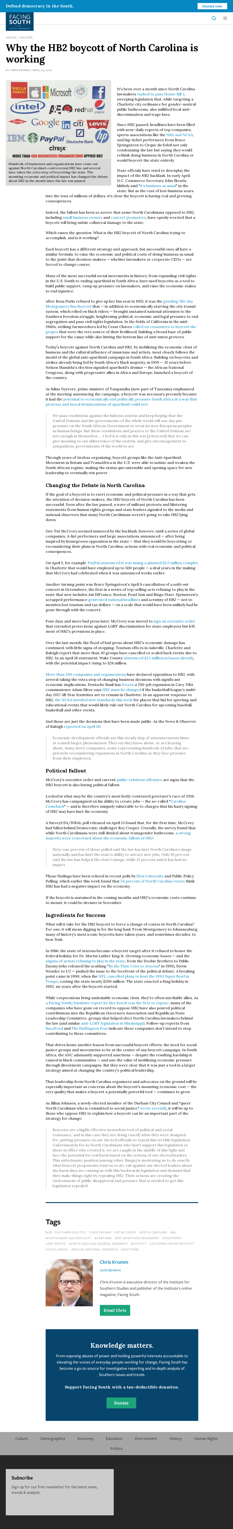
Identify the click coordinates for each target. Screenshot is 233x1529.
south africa (57, 1249)
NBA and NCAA (179, 134)
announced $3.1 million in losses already (158, 658)
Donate (121, 1403)
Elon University (150, 876)
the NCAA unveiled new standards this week (93, 699)
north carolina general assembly (98, 1243)
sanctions (130, 1249)
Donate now (212, 6)
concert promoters (128, 217)
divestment (172, 1238)
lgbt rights (56, 1243)
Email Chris (115, 1310)
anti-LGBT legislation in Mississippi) (113, 1023)
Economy (85, 1438)
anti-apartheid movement (137, 1238)
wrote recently (153, 1108)
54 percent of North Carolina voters (152, 881)
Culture (21, 1438)
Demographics (53, 1438)
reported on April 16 (82, 726)
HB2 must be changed (121, 689)
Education (114, 1438)
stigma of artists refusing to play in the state (85, 961)
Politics (26, 37)
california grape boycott (172, 1243)
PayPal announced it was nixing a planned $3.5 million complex (143, 562)
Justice (11, 37)
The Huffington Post (90, 1028)
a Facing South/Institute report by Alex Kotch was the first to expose (107, 1003)
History (175, 1438)
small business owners (82, 217)
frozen (128, 684)
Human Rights (206, 1438)
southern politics (70, 1232)
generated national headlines (114, 599)
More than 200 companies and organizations (86, 674)
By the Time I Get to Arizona (134, 966)
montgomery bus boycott (68, 1238)
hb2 (173, 1232)
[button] (225, 18)
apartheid (103, 1238)
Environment (146, 1438)
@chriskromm (110, 1270)
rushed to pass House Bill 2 (161, 94)
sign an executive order (174, 621)
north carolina (153, 1232)
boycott (138, 1243)
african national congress (94, 1249)
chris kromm (100, 1232)
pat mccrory (125, 1232)
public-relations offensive (139, 779)
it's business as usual (158, 185)
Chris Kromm (20, 70)
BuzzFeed (54, 1028)
